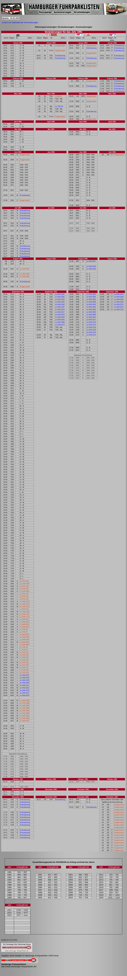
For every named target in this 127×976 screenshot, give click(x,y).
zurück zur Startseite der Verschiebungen (20, 22)
